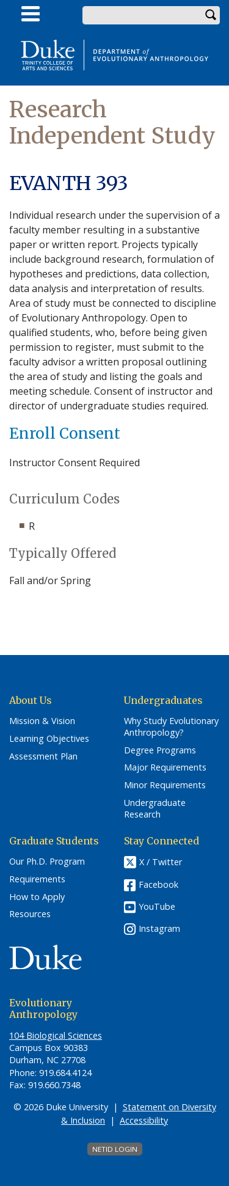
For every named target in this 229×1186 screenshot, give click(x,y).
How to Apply (37, 896)
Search (211, 15)
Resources (30, 914)
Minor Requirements (165, 785)
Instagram (159, 928)
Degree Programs (160, 750)
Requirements (37, 879)
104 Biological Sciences (55, 1035)
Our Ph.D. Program (47, 861)
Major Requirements (165, 767)
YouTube (157, 906)
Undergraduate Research (155, 808)
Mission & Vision (42, 721)
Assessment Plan (43, 756)
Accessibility (144, 1120)
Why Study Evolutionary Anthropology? (171, 727)
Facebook (158, 884)
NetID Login (114, 1149)
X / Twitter (160, 862)
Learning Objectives (49, 738)
